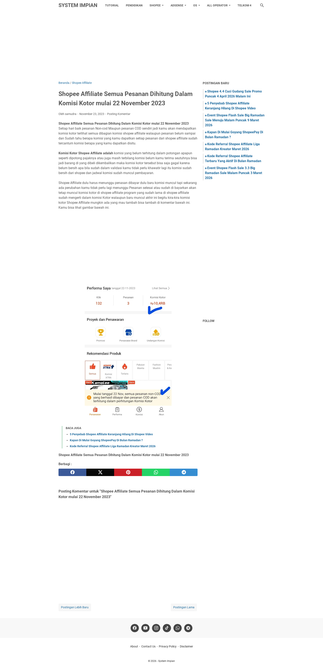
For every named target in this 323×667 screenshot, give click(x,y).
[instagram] (156, 628)
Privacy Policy (168, 646)
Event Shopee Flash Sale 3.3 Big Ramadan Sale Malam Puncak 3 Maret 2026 (233, 173)
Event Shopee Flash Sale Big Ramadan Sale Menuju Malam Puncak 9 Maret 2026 (234, 120)
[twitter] (100, 472)
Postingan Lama (183, 607)
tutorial (112, 5)
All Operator (217, 5)
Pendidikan (134, 5)
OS (195, 5)
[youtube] (145, 628)
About (134, 646)
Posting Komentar (118, 114)
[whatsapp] (156, 472)
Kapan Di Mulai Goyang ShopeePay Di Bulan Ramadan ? (106, 440)
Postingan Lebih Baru (75, 607)
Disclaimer (186, 646)
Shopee (155, 5)
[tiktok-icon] (167, 628)
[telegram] (184, 472)
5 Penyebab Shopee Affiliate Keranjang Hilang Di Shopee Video (111, 434)
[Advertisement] (161, 46)
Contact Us (148, 646)
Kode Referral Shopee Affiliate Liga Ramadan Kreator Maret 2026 (113, 446)
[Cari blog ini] (262, 5)
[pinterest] (128, 472)
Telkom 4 (244, 5)
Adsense (177, 5)
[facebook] (72, 472)
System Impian (78, 5)
